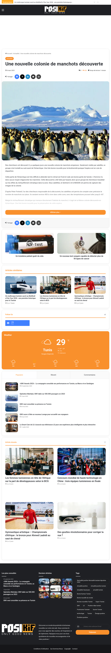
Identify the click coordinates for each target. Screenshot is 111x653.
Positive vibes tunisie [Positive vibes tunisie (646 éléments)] (94, 605)
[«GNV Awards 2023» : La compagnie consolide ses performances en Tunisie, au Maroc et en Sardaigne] (11, 386)
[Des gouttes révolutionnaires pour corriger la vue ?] (81, 515)
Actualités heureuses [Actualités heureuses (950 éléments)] (83, 590)
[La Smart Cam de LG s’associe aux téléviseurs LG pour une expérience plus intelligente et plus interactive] (11, 428)
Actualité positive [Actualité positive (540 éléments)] (82, 586)
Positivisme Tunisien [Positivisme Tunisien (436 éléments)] (83, 609)
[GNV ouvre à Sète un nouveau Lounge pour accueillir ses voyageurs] (11, 417)
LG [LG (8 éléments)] (84, 605)
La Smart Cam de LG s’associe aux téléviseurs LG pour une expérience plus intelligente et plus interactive (57, 425)
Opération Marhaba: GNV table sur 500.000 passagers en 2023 (42, 394)
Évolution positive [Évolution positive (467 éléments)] (82, 617)
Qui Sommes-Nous (56, 649)
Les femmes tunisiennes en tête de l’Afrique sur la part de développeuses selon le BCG (53, 298)
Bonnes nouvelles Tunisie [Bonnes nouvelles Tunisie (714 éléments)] (85, 602)
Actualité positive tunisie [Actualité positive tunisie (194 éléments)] (98, 586)
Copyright (67, 649)
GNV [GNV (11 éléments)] (78, 605)
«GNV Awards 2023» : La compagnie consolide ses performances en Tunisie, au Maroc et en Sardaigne (57, 383)
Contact (74, 649)
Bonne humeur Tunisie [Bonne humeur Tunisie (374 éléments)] (84, 594)
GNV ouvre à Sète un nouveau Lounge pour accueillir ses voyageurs (44, 414)
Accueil (8, 53)
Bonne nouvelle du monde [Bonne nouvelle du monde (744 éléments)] (85, 598)
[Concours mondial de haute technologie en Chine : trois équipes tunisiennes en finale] (81, 461)
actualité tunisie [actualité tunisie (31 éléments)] (98, 590)
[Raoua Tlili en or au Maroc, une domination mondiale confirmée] (67, 588)
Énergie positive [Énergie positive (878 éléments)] (100, 613)
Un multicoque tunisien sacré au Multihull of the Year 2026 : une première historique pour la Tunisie (20, 298)
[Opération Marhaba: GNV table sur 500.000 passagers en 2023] (11, 397)
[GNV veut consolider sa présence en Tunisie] (11, 407)
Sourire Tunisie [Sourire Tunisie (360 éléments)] (97, 609)
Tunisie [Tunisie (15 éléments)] (89, 613)
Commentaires (89, 375)
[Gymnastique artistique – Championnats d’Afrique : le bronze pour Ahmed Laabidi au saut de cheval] (90, 285)
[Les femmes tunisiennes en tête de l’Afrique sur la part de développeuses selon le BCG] (55, 285)
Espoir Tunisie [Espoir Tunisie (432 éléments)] (100, 602)
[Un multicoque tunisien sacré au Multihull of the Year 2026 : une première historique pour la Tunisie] (21, 285)
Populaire (19, 375)
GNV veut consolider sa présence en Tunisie (35, 404)
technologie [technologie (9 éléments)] (80, 613)
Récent (53, 375)
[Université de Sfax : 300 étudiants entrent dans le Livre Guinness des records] (67, 595)
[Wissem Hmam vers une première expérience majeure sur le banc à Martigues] (44, 595)
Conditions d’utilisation (41, 649)
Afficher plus (55, 212)
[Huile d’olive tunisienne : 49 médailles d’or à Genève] (55, 595)
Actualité (16, 53)
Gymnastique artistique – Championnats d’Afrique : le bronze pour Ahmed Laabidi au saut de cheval (89, 298)
